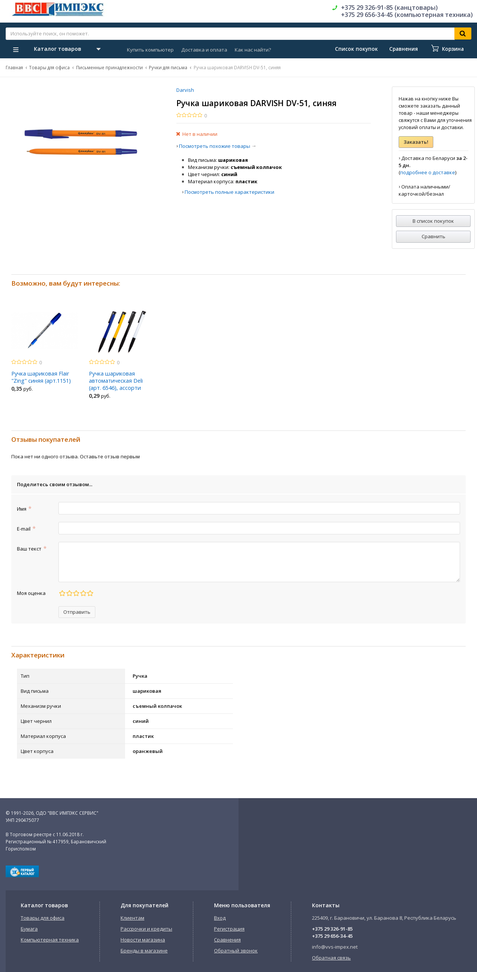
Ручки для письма (168, 67)
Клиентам (132, 917)
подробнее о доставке (427, 172)
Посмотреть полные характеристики (229, 192)
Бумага (29, 928)
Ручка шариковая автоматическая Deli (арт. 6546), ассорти (116, 380)
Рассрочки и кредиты (146, 928)
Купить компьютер (150, 49)
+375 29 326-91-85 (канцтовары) (389, 7)
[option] (44, 351)
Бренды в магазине (144, 950)
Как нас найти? (253, 49)
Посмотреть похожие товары (214, 146)
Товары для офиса (49, 67)
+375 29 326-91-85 (332, 928)
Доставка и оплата (204, 49)
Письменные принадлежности (109, 67)
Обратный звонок (236, 950)
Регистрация (229, 928)
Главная (14, 67)
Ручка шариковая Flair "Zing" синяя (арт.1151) (41, 377)
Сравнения (227, 939)
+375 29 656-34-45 (332, 935)
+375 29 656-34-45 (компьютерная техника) (407, 15)
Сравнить (433, 236)
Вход (220, 917)
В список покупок (433, 221)
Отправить (76, 611)
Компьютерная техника (50, 939)
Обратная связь (331, 957)
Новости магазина (143, 939)
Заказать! (416, 141)
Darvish (185, 90)
